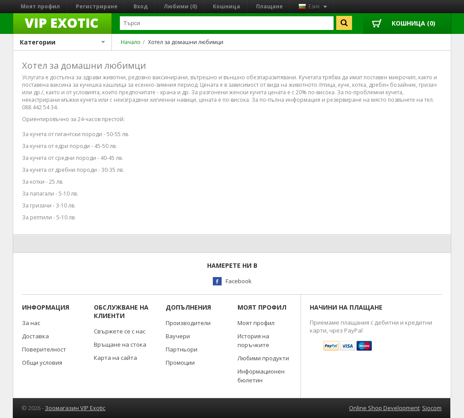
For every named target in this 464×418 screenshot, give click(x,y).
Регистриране (97, 6)
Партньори (181, 349)
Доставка (35, 336)
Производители (188, 323)
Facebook (239, 281)
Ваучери (178, 336)
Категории (62, 42)
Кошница (226, 6)
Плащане (269, 6)
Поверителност (44, 349)
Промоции (180, 362)
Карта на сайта (115, 358)
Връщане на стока (120, 344)
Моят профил (40, 6)
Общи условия (42, 362)
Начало (131, 42)
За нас (31, 323)
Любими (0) (180, 6)
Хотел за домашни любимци (185, 42)
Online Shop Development (384, 408)
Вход (141, 6)
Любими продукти (263, 358)
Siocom (432, 408)
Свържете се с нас (119, 331)
